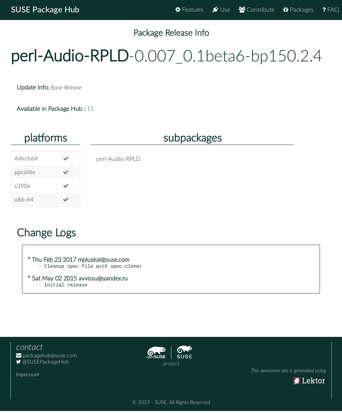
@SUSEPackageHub (42, 364)
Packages (298, 10)
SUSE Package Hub (45, 10)
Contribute (257, 10)
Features (189, 10)
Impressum (27, 376)
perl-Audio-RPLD (70, 56)
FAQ (330, 10)
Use (221, 10)
